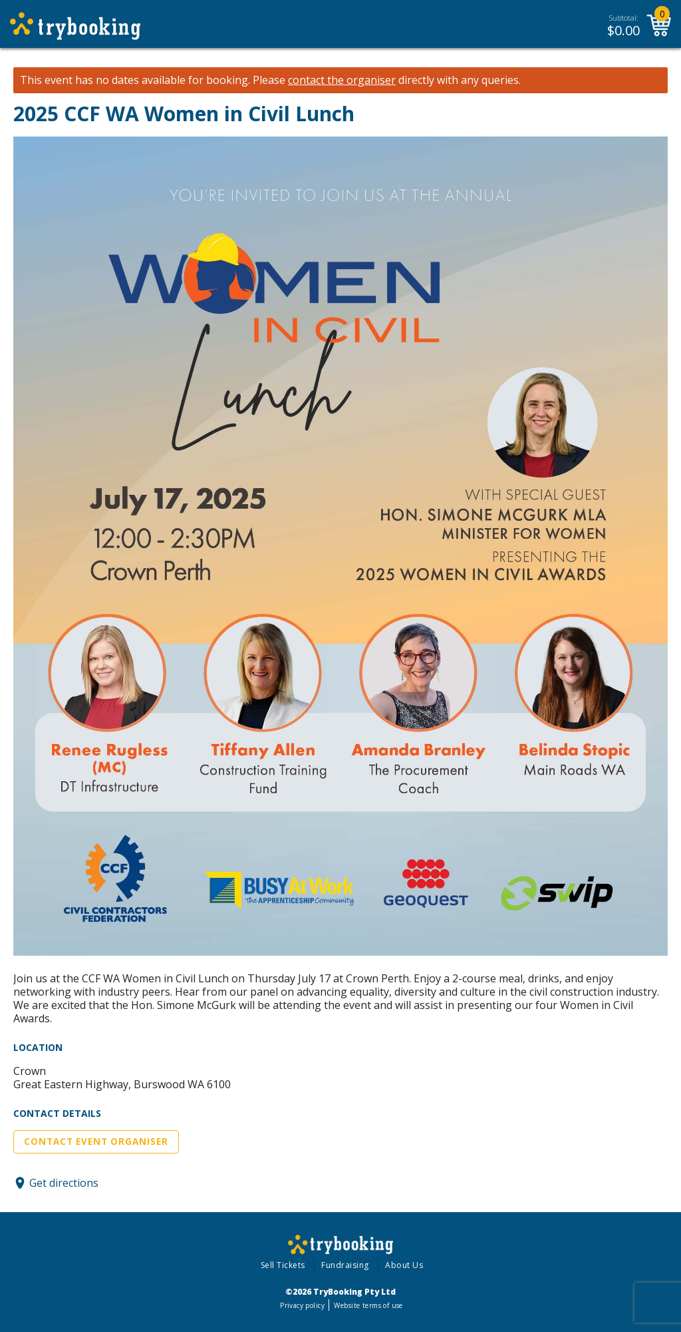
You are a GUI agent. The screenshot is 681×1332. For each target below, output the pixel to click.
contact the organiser (342, 80)
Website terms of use (368, 1305)
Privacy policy (302, 1305)
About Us (404, 1265)
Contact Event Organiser (96, 1142)
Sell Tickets (283, 1265)
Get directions (63, 1182)
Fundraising (345, 1265)
